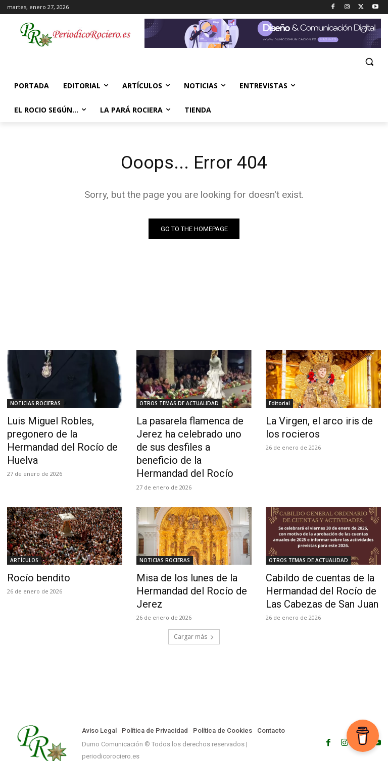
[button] (369, 62)
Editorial (279, 404)
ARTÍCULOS (24, 539)
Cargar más (194, 611)
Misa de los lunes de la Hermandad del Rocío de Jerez (183, 568)
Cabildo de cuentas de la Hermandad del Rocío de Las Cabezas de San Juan (320, 568)
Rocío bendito (33, 557)
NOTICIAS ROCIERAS (35, 404)
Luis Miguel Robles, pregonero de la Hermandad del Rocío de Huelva (64, 432)
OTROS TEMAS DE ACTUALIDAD (179, 404)
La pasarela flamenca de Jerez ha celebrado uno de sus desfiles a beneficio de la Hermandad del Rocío (191, 438)
